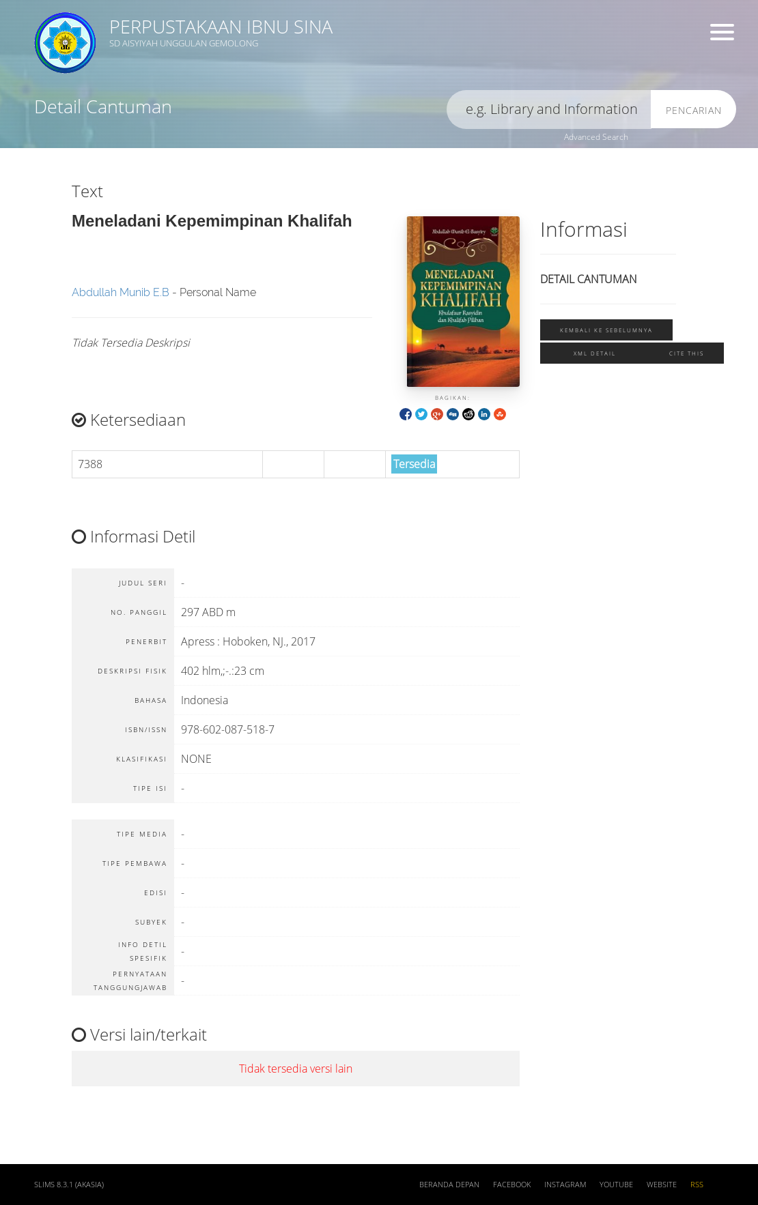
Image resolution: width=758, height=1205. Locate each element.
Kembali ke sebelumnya (606, 330)
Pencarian (694, 110)
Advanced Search (596, 137)
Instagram (565, 1184)
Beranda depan (449, 1184)
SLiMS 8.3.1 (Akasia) (69, 1184)
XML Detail (595, 353)
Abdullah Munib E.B (120, 292)
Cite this (686, 353)
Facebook (512, 1184)
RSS (696, 1184)
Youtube (616, 1184)
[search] (549, 109)
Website (662, 1184)
